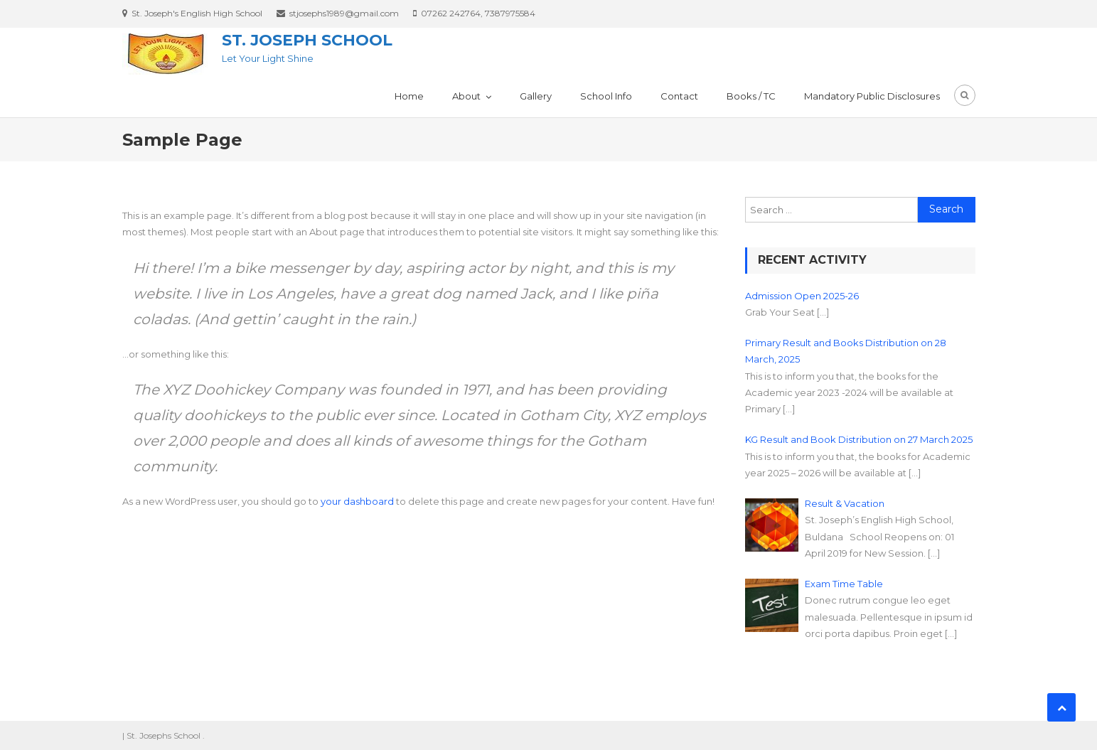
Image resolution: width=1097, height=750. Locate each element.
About (466, 96)
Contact (679, 96)
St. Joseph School (307, 40)
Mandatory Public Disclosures (872, 96)
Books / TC (751, 96)
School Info (606, 96)
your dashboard (357, 501)
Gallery (536, 96)
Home (409, 96)
